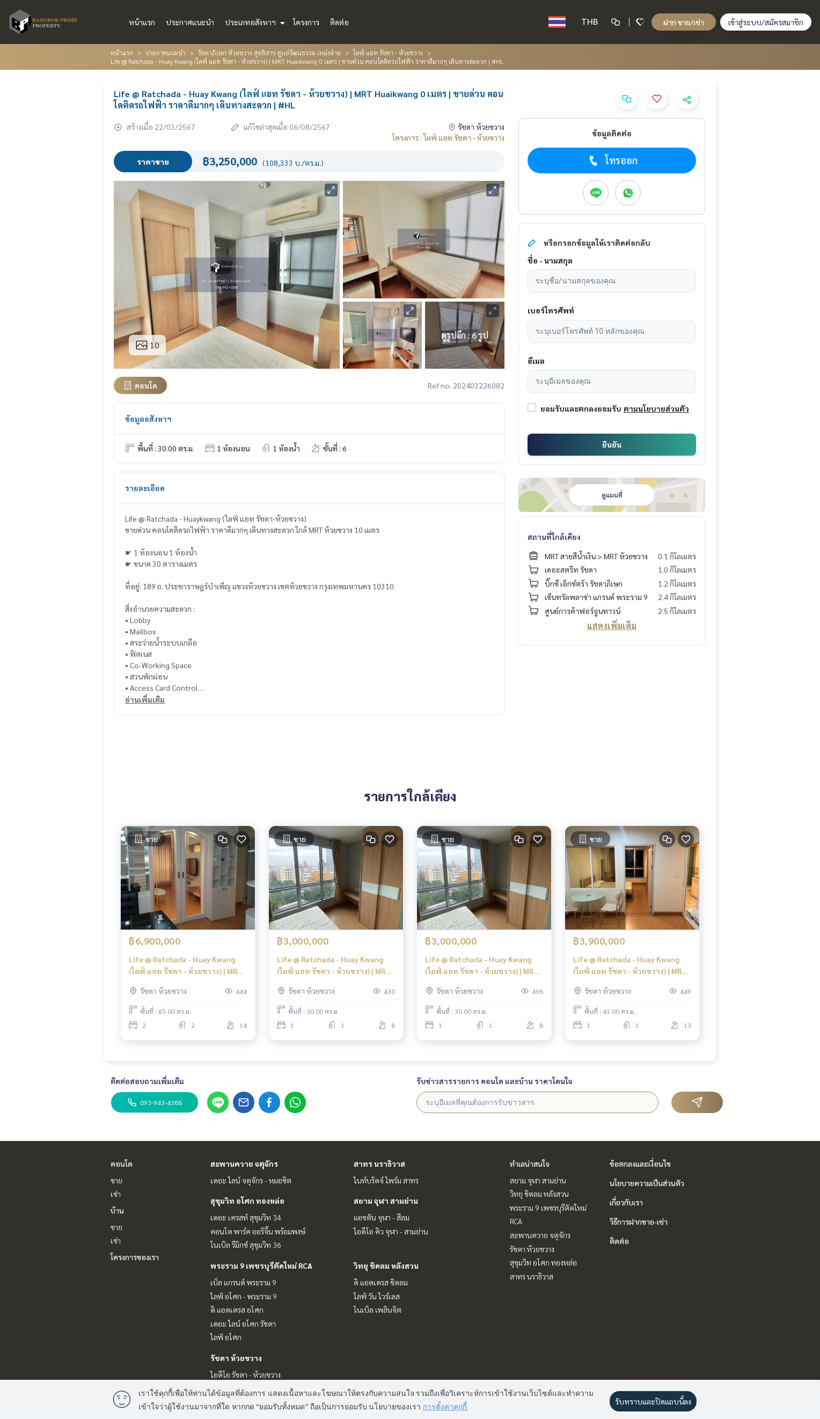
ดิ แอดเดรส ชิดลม (381, 1282)
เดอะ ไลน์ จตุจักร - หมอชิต (250, 1180)
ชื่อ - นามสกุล (550, 260)
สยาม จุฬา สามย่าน (386, 1200)
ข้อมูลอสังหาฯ (148, 418)
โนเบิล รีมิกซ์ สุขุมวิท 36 (245, 1244)
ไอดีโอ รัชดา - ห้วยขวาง (245, 1374)
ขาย (116, 1180)
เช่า (116, 1193)
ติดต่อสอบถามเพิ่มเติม (147, 1081)
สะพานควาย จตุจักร (244, 1163)
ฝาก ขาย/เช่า (683, 22)
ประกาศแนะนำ (190, 22)
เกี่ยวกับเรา (626, 1202)
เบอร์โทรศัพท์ (551, 310)
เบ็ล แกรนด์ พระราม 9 (243, 1282)
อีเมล (536, 360)
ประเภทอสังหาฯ (253, 22)
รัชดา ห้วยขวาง (236, 1358)
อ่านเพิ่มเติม (145, 699)
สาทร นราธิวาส (379, 1163)
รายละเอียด (145, 488)
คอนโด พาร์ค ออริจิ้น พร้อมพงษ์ (257, 1231)
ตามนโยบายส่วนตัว (656, 408)
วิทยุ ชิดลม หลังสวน (386, 1265)
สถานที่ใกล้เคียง (554, 537)
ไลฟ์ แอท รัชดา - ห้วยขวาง (388, 52)
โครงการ (306, 22)
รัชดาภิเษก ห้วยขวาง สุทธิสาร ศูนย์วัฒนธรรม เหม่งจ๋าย (269, 52)
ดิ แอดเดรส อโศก (236, 1309)
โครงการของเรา (135, 1257)
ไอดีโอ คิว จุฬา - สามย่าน (391, 1231)
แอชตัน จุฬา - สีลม (381, 1217)
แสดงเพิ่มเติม (611, 625)
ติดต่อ (339, 22)
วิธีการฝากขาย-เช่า (639, 1221)
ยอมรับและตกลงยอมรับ (580, 408)
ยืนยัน (611, 444)
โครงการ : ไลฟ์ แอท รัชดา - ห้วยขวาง (448, 137)
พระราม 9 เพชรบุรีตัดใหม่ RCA (261, 1265)
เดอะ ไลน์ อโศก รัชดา (243, 1323)
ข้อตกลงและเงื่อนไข (640, 1163)
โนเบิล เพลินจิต (377, 1309)
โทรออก (612, 160)
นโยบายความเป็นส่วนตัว (647, 1183)
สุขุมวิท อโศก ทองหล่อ (247, 1200)
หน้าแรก (142, 22)
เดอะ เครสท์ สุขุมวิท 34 (245, 1217)
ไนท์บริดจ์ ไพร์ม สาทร (386, 1180)
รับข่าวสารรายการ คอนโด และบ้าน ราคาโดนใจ (494, 1081)
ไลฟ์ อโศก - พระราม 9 (243, 1296)
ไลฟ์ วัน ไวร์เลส (377, 1296)
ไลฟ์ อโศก (225, 1337)
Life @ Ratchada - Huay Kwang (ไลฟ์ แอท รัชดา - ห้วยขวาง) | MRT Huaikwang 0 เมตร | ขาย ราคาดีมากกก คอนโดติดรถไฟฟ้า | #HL (334, 965)
